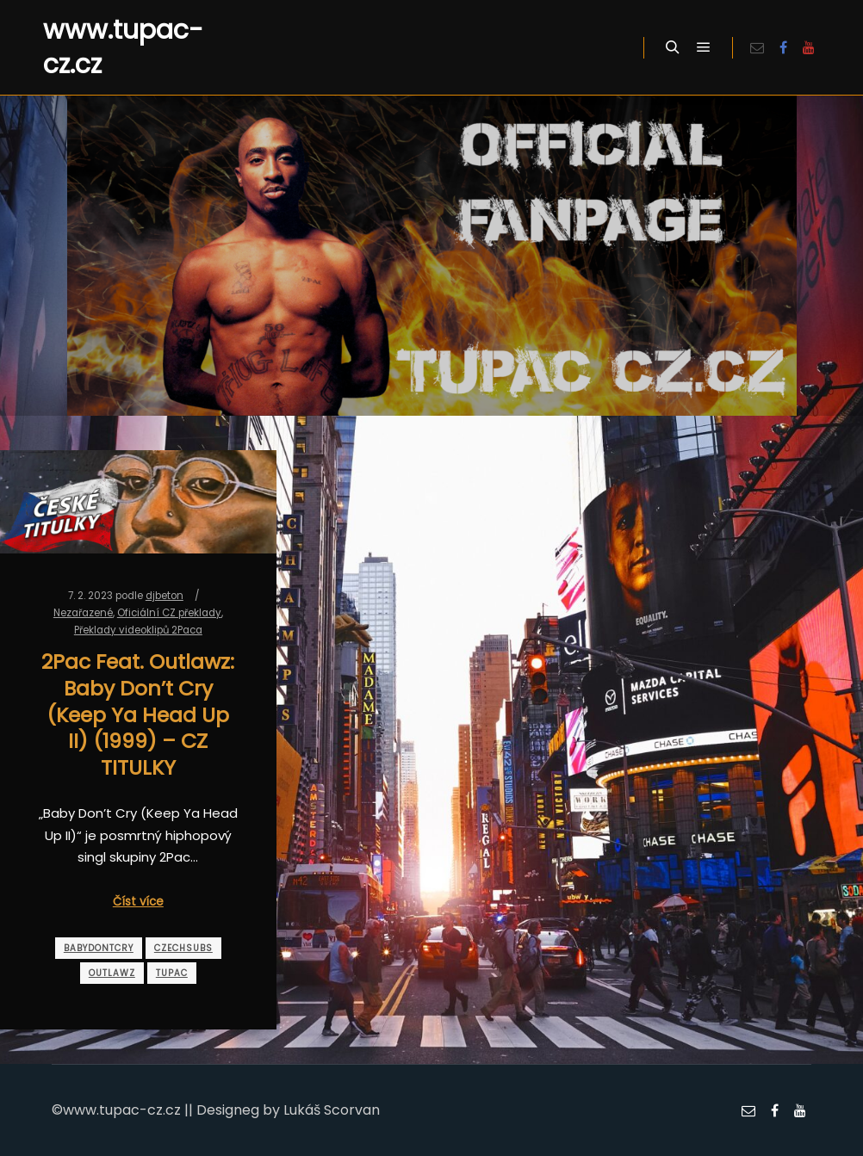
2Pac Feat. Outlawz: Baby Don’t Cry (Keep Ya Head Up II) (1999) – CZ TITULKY (137, 714)
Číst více (138, 901)
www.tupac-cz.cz (123, 47)
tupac (172, 973)
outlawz (112, 973)
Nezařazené (83, 613)
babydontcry (98, 948)
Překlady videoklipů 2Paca (138, 630)
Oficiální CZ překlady (169, 613)
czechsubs (183, 948)
